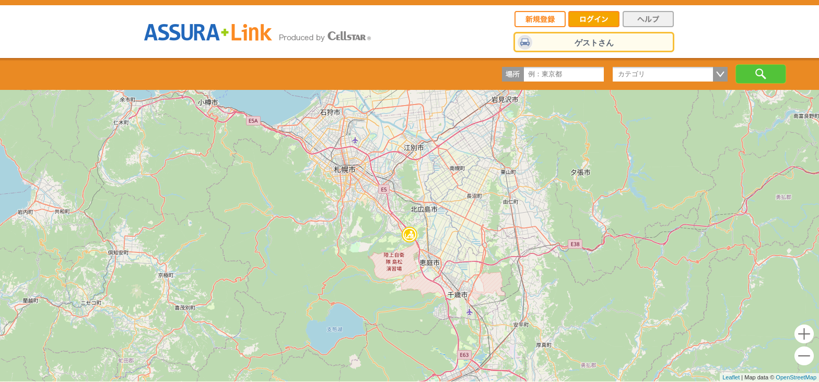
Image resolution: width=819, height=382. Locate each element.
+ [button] (804, 334)
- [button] (804, 356)
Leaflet (731, 377)
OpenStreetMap (796, 377)
